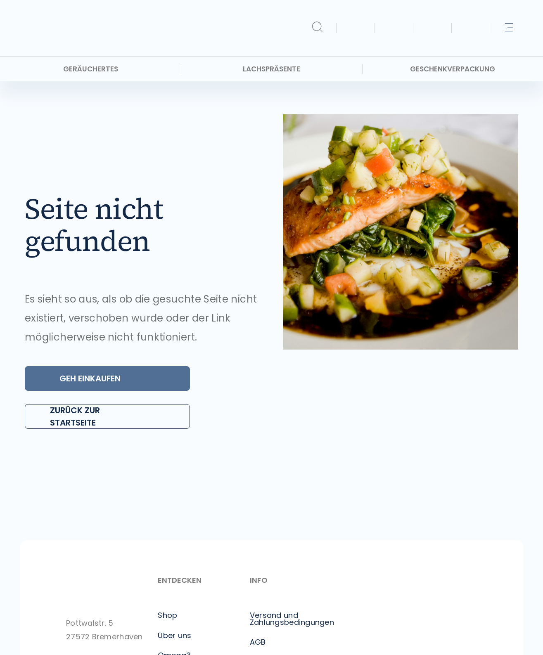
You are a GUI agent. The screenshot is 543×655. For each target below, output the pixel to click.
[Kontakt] (432, 28)
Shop (167, 615)
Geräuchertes (90, 69)
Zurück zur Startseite (75, 416)
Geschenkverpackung (452, 69)
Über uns (174, 635)
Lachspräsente (271, 69)
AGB (258, 642)
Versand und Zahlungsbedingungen (292, 618)
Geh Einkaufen (90, 378)
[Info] (470, 28)
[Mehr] (509, 28)
